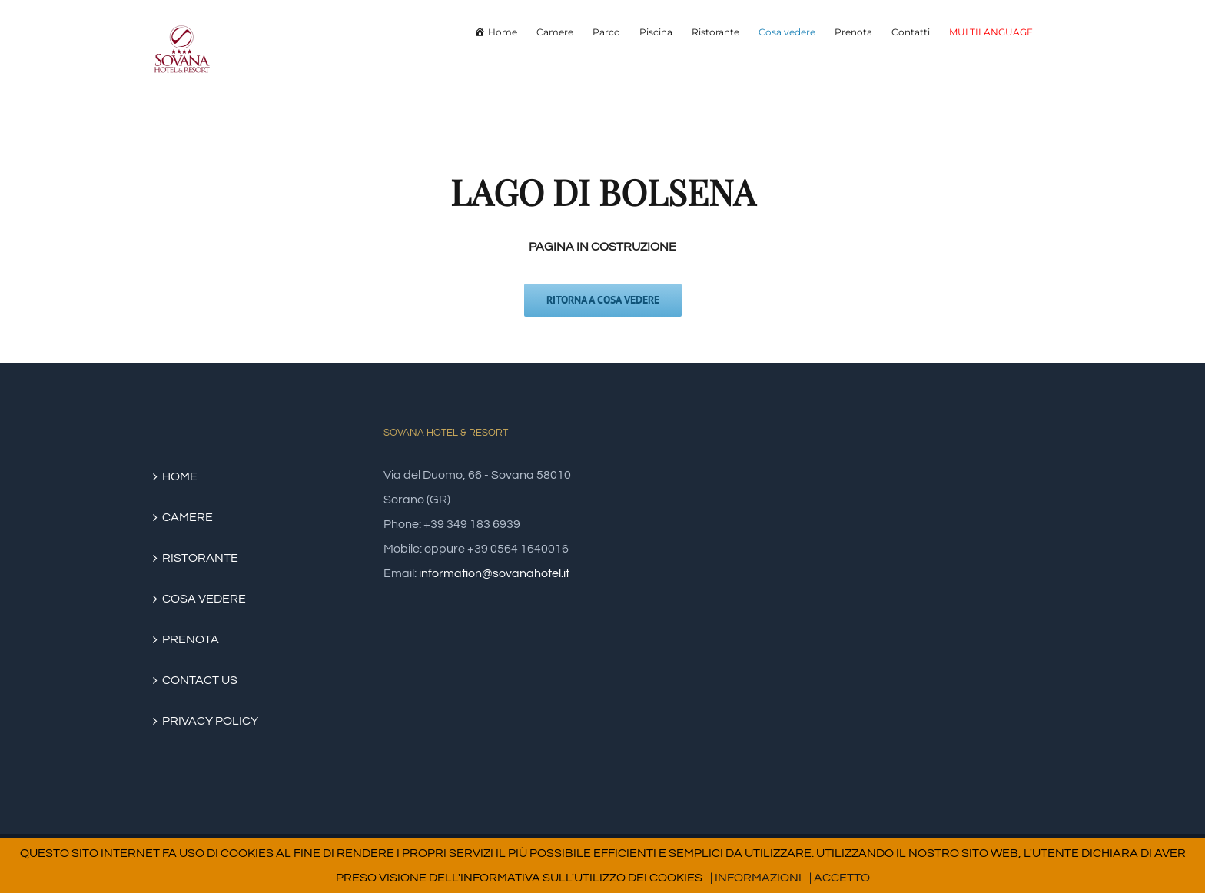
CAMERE (187, 517)
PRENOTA (190, 639)
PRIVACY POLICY (210, 721)
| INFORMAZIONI (756, 877)
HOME (180, 476)
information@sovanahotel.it (494, 573)
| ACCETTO (839, 877)
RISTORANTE (200, 558)
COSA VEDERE (204, 599)
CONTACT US (199, 680)
